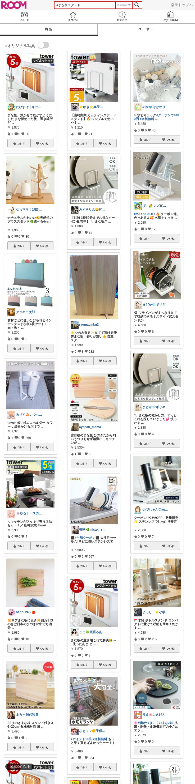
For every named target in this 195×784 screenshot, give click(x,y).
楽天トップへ (182, 5)
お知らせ (122, 16)
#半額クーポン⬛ (87, 538)
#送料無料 (100, 739)
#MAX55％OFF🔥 (147, 214)
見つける (73, 16)
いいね (44, 143)
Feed (24, 16)
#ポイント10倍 (81, 739)
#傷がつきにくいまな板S (156, 723)
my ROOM (170, 16)
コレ (21, 143)
